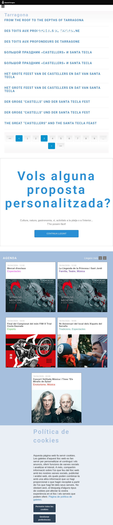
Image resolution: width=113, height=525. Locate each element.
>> (60, 146)
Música (81, 271)
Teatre (72, 271)
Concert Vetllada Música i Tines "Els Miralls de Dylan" (53, 380)
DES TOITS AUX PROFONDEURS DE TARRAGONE (42, 41)
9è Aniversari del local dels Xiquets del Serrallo (80, 325)
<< (10, 138)
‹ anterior (100, 258)
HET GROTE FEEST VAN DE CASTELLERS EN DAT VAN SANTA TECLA (52, 75)
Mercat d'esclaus (16, 268)
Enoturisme (39, 384)
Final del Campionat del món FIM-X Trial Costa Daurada (29, 325)
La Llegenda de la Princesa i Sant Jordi (80, 268)
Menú (4, 4)
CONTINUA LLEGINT (57, 233)
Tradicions (64, 329)
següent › (105, 258)
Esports (11, 329)
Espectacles (14, 271)
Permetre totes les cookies (44, 508)
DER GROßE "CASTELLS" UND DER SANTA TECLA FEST (47, 101)
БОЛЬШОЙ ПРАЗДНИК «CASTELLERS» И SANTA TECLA (48, 52)
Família (63, 271)
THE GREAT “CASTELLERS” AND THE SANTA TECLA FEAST (50, 123)
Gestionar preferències (44, 518)
